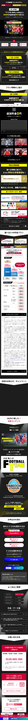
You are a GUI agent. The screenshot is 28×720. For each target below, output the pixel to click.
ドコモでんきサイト (16, 361)
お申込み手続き (8, 598)
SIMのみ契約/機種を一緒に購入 (7, 715)
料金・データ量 (19, 596)
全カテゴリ (8, 596)
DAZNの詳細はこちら (13, 159)
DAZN (19, 601)
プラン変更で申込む (21, 715)
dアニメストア (9, 601)
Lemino (19, 598)
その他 (19, 604)
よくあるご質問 (9, 580)
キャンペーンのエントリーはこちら (13, 538)
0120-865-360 (14, 660)
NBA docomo (8, 604)
